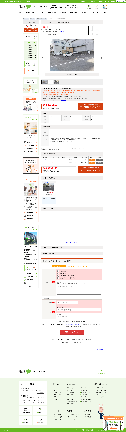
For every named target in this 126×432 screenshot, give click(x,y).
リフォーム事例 (30, 145)
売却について (63, 12)
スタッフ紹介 (83, 12)
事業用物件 (88, 417)
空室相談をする (30, 151)
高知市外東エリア (31, 55)
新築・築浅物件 (71, 399)
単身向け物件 (70, 394)
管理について (30, 142)
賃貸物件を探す (30, 12)
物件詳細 (99, 159)
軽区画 (45, 162)
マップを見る (41, 392)
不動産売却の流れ (101, 394)
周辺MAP (62, 31)
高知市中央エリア (31, 45)
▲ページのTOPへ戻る (98, 349)
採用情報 (29, 286)
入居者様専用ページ (73, 414)
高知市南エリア (31, 51)
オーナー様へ (41, 12)
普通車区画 (45, 159)
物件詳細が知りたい (63, 273)
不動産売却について (101, 392)
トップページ (57, 388)
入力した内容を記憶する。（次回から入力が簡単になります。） (72, 321)
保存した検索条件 (110, 1)
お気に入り (92, 159)
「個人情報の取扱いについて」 (72, 324)
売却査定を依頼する (101, 397)
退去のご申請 (72, 419)
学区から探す (70, 390)
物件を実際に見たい (63, 271)
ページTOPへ (101, 373)
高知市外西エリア (31, 57)
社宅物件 (87, 414)
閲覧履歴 (92, 1)
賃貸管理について (59, 414)
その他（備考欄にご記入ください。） (68, 278)
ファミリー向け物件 (72, 397)
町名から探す (70, 392)
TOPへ (20, 12)
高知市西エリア (31, 49)
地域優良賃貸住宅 (72, 401)
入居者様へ (104, 12)
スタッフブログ (30, 279)
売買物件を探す (52, 12)
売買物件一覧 (30, 212)
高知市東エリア (31, 47)
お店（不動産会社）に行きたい (66, 276)
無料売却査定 (30, 218)
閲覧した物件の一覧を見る (72, 242)
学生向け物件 (73, 12)
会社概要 (29, 273)
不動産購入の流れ (101, 390)
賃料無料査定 (30, 148)
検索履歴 (100, 1)
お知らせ (29, 283)
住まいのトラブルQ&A (74, 417)
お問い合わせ (63, 100)
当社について (94, 12)
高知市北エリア (31, 53)
